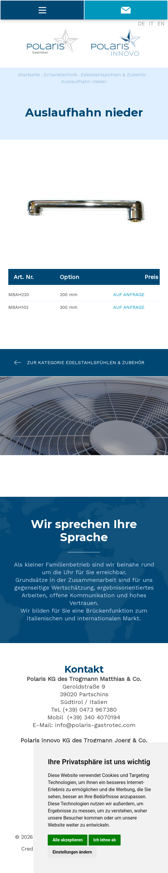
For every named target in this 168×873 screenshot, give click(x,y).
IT (151, 24)
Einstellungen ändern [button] (72, 852)
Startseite (29, 75)
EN (160, 24)
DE (141, 24)
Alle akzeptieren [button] (67, 840)
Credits (30, 849)
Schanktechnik (60, 75)
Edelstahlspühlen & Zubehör (113, 75)
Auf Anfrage (129, 295)
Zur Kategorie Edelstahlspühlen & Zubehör (76, 363)
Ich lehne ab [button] (104, 840)
